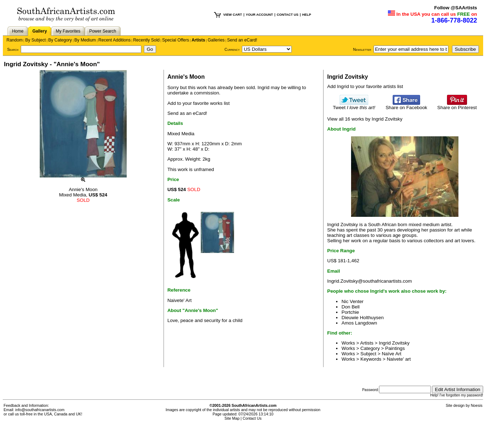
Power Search (102, 31)
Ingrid (263, 87)
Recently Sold (146, 40)
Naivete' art (399, 359)
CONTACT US (287, 14)
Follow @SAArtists (455, 7)
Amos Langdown (359, 323)
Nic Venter (352, 301)
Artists (198, 40)
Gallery (39, 31)
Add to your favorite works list (198, 103)
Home (18, 31)
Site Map (231, 418)
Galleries (216, 40)
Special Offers (175, 40)
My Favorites (68, 31)
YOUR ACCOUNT (259, 14)
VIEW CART (232, 14)
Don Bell (350, 307)
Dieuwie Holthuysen (362, 317)
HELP (306, 14)
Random (14, 40)
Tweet (354, 105)
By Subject (35, 40)
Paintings (395, 348)
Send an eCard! (242, 40)
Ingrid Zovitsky (394, 343)
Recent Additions (114, 40)
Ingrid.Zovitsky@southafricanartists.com (369, 281)
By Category (60, 40)
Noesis (476, 405)
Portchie (350, 312)
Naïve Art (392, 353)
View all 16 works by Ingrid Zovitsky (364, 119)
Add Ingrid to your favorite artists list (365, 86)
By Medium (85, 40)
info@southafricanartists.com (40, 410)
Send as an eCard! (187, 113)
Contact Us (252, 418)
